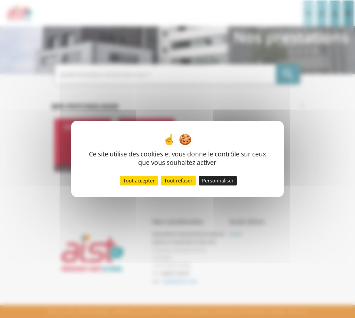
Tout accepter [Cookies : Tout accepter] (139, 180)
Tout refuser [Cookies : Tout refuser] (178, 180)
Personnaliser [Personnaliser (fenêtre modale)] (218, 180)
